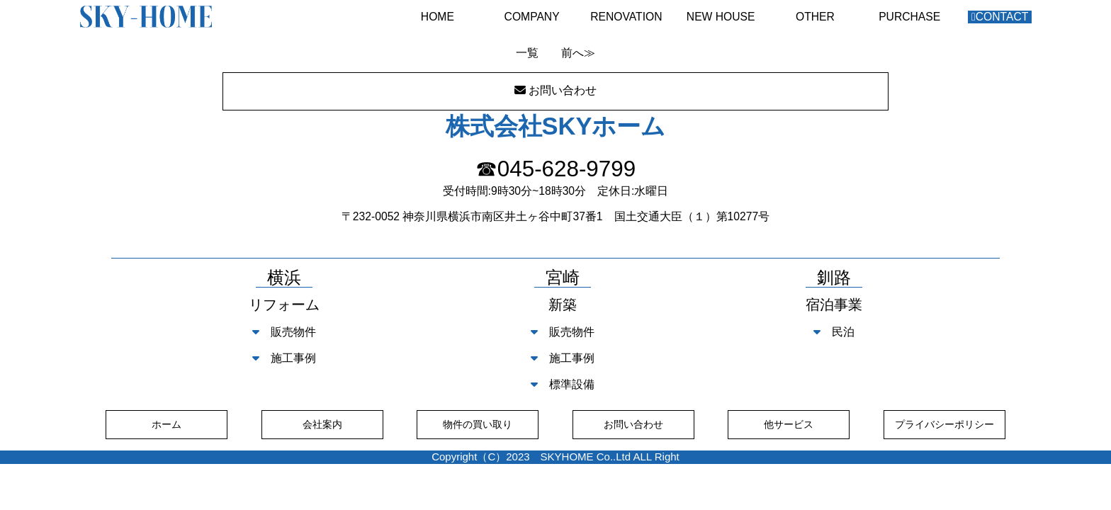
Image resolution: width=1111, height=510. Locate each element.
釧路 (834, 278)
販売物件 (284, 332)
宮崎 (563, 278)
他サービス (788, 424)
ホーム (166, 424)
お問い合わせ (633, 424)
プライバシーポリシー (944, 424)
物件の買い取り (477, 424)
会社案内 (322, 424)
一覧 (527, 53)
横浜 (284, 278)
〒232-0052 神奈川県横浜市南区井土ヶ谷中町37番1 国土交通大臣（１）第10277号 (555, 216)
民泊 (834, 332)
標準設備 (562, 384)
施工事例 (284, 358)
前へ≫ (578, 53)
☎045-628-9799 (555, 169)
